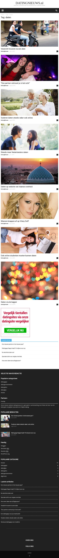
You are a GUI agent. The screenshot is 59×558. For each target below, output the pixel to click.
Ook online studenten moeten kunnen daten (18, 256)
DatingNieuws (4, 51)
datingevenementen (6, 384)
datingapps (4, 382)
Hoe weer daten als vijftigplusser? (11, 360)
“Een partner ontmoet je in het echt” (15, 83)
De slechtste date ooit (8, 352)
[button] (56, 10)
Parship (3, 401)
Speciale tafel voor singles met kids (12, 356)
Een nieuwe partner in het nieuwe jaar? (13, 344)
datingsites (4, 387)
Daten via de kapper (9, 302)
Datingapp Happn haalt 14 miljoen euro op (13, 348)
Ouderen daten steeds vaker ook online (17, 118)
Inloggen (3, 446)
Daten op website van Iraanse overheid (17, 187)
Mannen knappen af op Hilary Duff (15, 221)
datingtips (4, 390)
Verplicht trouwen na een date (13, 49)
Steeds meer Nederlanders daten (14, 152)
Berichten (5, 448)
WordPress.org (5, 454)
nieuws (3, 392)
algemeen (4, 476)
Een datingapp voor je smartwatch (10, 514)
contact (29, 553)
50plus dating (25, 407)
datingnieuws (4, 304)
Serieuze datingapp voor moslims (10, 522)
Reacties (4, 451)
